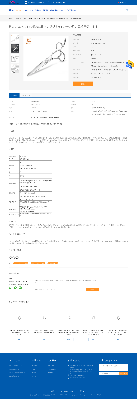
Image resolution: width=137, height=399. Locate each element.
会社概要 (34, 366)
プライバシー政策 (67, 391)
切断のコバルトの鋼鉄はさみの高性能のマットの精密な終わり (44, 332)
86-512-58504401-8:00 (58, 2)
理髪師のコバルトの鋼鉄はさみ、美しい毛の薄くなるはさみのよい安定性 (118, 333)
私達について (29, 10)
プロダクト (19, 10)
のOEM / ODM (52, 369)
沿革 (33, 369)
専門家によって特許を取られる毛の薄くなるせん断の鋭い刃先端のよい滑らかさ (93, 333)
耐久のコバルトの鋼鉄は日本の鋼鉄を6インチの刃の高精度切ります (61, 18)
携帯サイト (83, 391)
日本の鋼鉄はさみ (14, 369)
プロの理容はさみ (14, 376)
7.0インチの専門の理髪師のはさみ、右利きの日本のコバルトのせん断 (19, 333)
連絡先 (93, 290)
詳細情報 (14, 95)
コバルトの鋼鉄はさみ (15, 366)
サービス (34, 373)
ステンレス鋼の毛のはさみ (17, 373)
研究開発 (50, 373)
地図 (52, 391)
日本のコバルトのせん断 (38, 263)
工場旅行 (38, 10)
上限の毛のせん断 (53, 263)
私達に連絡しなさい (56, 10)
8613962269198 (22, 284)
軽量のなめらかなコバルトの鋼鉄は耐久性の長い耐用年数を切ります (69, 333)
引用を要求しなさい (71, 10)
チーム (34, 376)
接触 (82, 84)
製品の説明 (26, 95)
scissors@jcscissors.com (36, 2)
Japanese (123, 2)
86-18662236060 (21, 281)
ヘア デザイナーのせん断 (21, 263)
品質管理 (45, 10)
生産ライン (51, 366)
